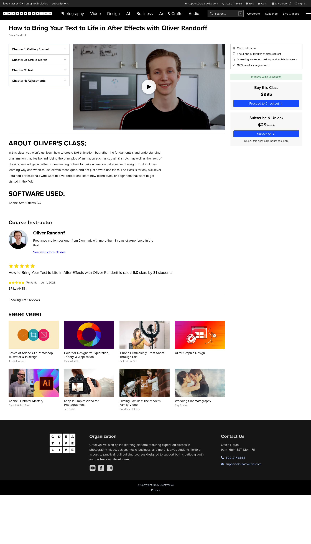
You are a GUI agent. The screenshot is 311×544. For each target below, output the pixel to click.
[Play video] (149, 87)
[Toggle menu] (308, 13)
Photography (72, 13)
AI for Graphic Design (190, 353)
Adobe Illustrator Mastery (26, 401)
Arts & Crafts (170, 13)
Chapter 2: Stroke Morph (29, 59)
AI (128, 13)
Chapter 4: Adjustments (29, 80)
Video (95, 13)
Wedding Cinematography (193, 401)
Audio (194, 13)
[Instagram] (109, 468)
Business (144, 13)
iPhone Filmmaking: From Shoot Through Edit (141, 355)
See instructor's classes (49, 252)
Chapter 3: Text (22, 70)
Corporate (253, 14)
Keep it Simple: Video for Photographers (81, 403)
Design (113, 13)
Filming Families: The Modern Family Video (140, 403)
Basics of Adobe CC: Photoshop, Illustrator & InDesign (31, 355)
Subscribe (271, 14)
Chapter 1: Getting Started (30, 49)
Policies (155, 490)
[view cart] (263, 3)
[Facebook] (101, 468)
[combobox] (225, 13)
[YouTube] (92, 468)
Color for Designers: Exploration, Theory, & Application (86, 355)
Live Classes (291, 14)
